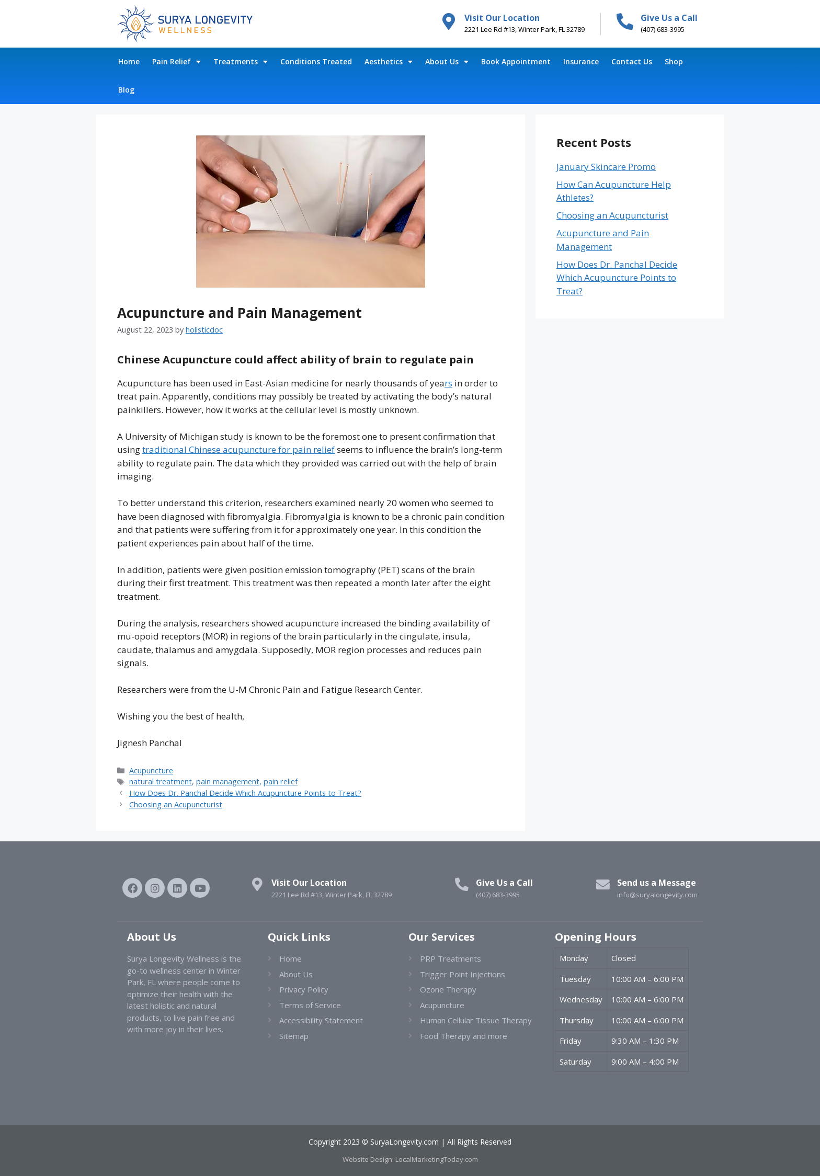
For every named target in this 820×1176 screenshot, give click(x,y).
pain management (227, 781)
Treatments (240, 62)
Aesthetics (389, 62)
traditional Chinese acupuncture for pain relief (238, 449)
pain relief (281, 781)
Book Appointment (516, 61)
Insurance (581, 61)
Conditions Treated (316, 61)
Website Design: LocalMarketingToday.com (410, 1159)
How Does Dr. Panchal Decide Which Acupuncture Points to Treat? (245, 793)
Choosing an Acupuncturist (175, 804)
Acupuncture (151, 770)
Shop (674, 61)
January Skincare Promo (606, 167)
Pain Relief (176, 62)
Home (129, 61)
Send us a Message (656, 882)
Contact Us (631, 61)
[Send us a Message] (601, 886)
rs (448, 383)
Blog (126, 90)
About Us (447, 62)
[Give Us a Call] (625, 21)
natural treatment (160, 781)
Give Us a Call (669, 18)
